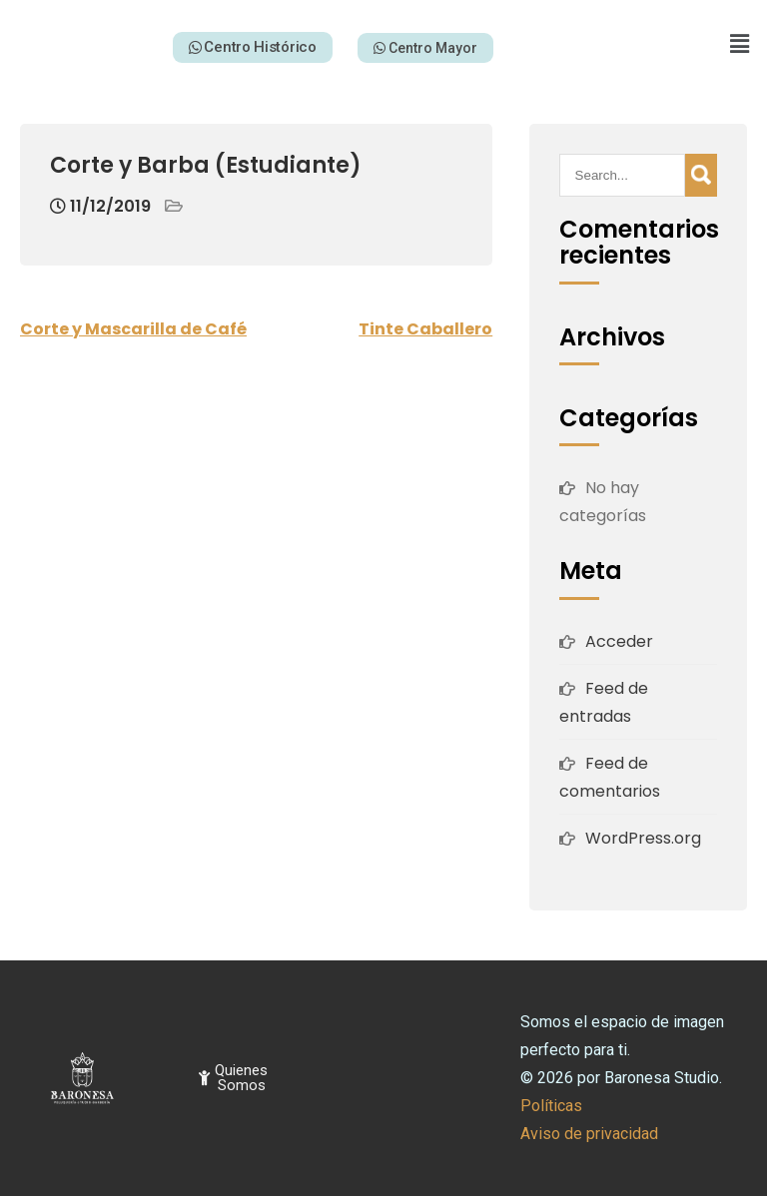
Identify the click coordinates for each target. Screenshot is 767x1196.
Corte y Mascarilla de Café (133, 328)
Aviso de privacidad (589, 1133)
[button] (740, 44)
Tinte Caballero (425, 328)
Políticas (551, 1105)
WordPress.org (643, 838)
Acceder (619, 641)
